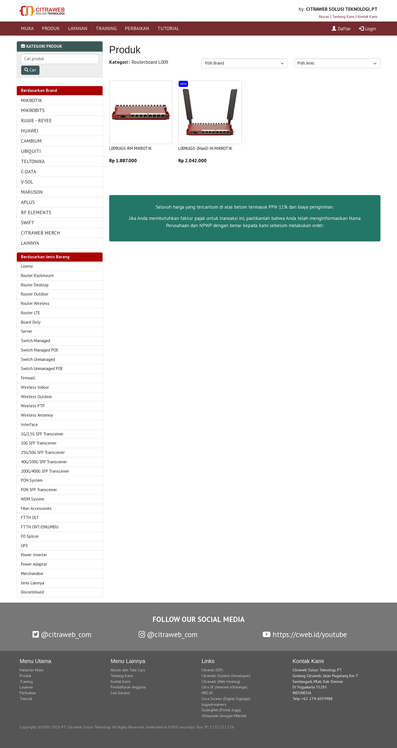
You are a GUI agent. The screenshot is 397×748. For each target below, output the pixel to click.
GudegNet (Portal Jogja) (221, 709)
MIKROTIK (31, 100)
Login (367, 28)
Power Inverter (34, 554)
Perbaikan (28, 692)
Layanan (26, 687)
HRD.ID (207, 692)
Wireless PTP (33, 405)
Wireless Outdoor (36, 396)
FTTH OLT (30, 517)
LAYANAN (77, 28)
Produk (25, 675)
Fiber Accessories (36, 508)
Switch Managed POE (39, 350)
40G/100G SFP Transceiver (44, 461)
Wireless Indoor (35, 387)
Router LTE (30, 312)
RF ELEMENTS (36, 212)
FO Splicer (30, 536)
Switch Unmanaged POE (42, 368)
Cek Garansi (120, 692)
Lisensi (27, 266)
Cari (30, 70)
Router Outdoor (35, 294)
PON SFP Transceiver (39, 489)
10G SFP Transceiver (39, 443)
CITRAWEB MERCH (40, 233)
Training (26, 681)
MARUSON (32, 192)
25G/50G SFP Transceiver (43, 452)
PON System (31, 480)
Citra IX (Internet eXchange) (224, 687)
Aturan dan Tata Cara (128, 669)
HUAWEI (29, 130)
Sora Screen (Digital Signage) (226, 698)
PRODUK (51, 28)
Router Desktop (35, 285)
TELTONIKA (33, 161)
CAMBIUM (31, 141)
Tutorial (26, 698)
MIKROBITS (33, 110)
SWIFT (27, 222)
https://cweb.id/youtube (304, 634)
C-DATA (28, 171)
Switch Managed (35, 340)
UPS (24, 545)
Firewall (28, 377)
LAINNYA (30, 243)
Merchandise (32, 573)
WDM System (32, 499)
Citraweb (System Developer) (226, 675)
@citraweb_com (62, 634)
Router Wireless (35, 303)
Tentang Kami (343, 16)
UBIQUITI (31, 151)
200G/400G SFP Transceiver (45, 471)
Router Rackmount (37, 275)
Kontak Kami (367, 16)
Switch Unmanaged (38, 359)
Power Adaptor (34, 564)
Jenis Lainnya (32, 582)
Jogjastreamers (214, 704)
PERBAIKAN (137, 28)
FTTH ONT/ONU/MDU (39, 526)
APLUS (28, 202)
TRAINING (106, 28)
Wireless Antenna (37, 415)
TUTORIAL (168, 28)
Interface (29, 424)
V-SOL (27, 182)
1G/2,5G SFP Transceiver (42, 433)
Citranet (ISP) (212, 669)
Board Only (31, 322)
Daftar (341, 28)
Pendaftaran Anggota (128, 687)
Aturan (324, 16)
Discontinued (32, 592)
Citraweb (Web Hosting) (221, 681)
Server (26, 331)
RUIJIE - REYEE (36, 120)
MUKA (27, 28)
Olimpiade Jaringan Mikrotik (224, 715)
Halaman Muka (31, 669)
